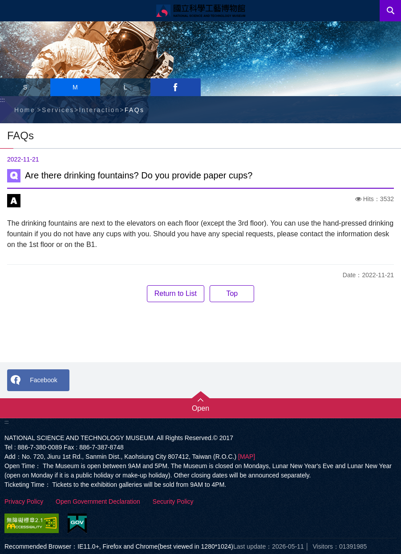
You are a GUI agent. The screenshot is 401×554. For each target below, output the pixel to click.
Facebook (43, 380)
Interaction (99, 109)
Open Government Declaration (98, 501)
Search (390, 10)
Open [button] (200, 408)
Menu (10, 10)
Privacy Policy (23, 501)
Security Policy (173, 501)
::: (2, 100)
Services (58, 109)
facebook (175, 87)
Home (24, 109)
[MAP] (246, 456)
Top (232, 293)
